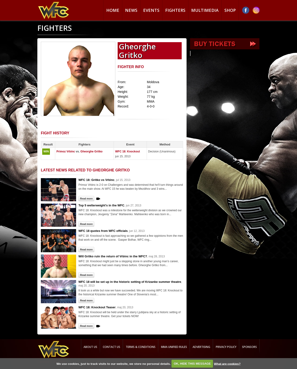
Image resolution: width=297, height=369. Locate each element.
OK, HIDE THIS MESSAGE (192, 363)
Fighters (175, 10)
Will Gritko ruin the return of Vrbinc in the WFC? (112, 256)
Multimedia (205, 10)
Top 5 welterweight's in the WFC (101, 205)
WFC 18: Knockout (127, 151)
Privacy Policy (226, 347)
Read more (86, 198)
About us (90, 347)
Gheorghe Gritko (92, 151)
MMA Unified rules (174, 347)
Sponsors (249, 347)
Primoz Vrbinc (65, 151)
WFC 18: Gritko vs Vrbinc (96, 180)
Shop (230, 10)
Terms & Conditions (140, 347)
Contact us (111, 347)
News (131, 10)
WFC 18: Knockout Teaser (97, 307)
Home (112, 10)
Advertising (201, 347)
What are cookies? (227, 363)
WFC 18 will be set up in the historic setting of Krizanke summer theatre (129, 282)
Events (151, 10)
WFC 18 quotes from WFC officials (103, 231)
